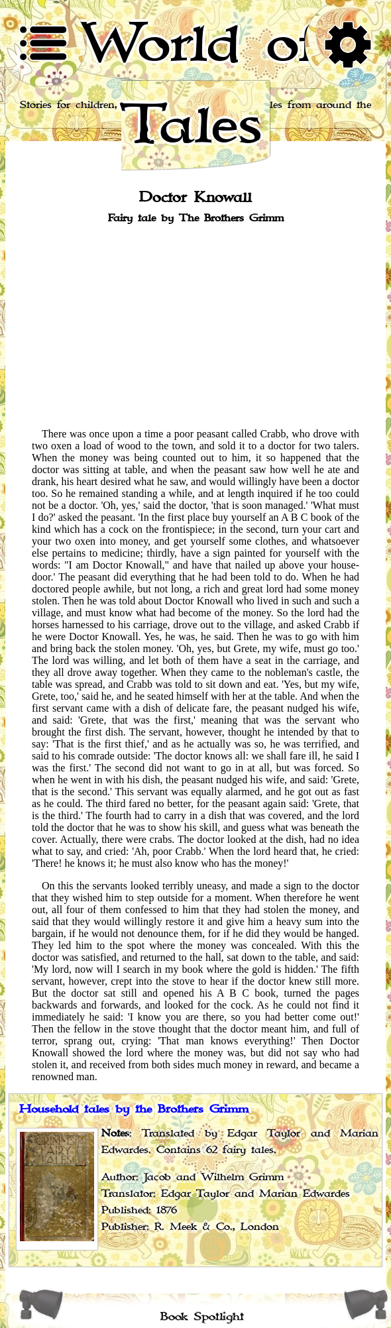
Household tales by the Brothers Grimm (134, 1109)
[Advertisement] (195, 324)
